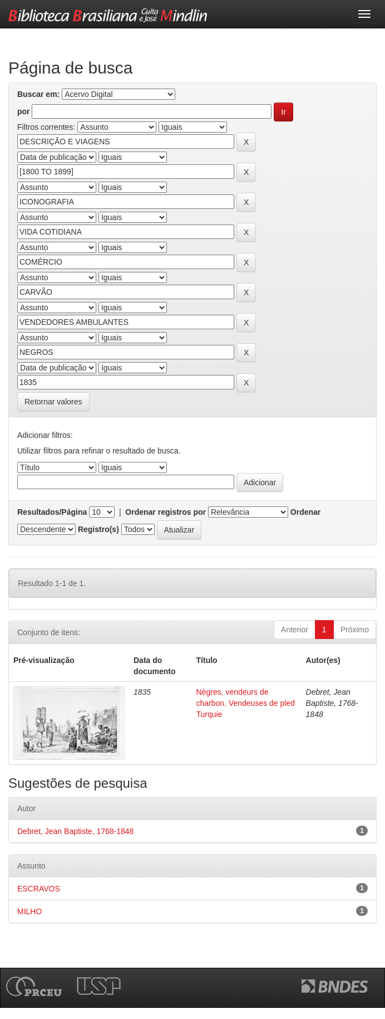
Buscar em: (38, 94)
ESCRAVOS (38, 888)
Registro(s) (98, 529)
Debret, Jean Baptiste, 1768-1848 (75, 831)
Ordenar (305, 512)
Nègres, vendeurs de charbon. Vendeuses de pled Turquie (245, 703)
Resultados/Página (52, 512)
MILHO (29, 911)
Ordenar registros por (165, 512)
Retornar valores (53, 401)
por (23, 111)
